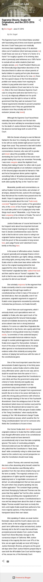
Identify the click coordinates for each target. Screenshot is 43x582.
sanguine (14, 162)
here (3, 243)
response (21, 285)
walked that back (34, 271)
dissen (4, 468)
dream (7, 154)
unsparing (9, 215)
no (39, 51)
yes (16, 65)
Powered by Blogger (21, 578)
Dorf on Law (21, 4)
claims (27, 429)
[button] (39, 20)
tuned (22, 112)
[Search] (39, 4)
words (12, 207)
